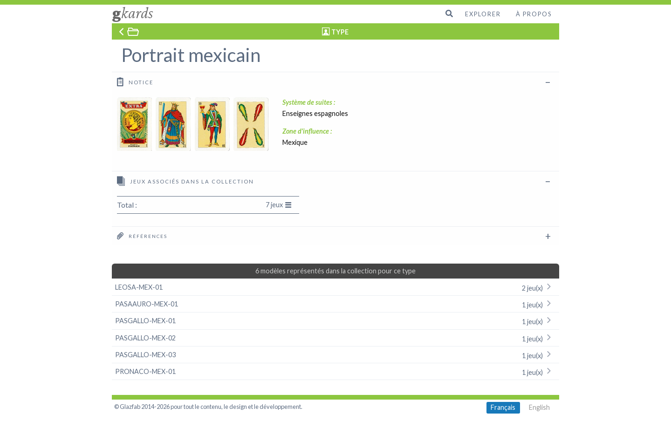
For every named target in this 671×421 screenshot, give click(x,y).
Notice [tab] (135, 81)
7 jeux (279, 205)
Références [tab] (142, 235)
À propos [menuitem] (534, 14)
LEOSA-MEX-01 (335, 287)
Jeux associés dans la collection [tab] (185, 181)
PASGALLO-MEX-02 (335, 338)
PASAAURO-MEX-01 (335, 304)
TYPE (340, 32)
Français (503, 407)
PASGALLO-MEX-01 (335, 320)
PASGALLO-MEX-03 (335, 354)
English (539, 407)
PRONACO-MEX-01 (335, 371)
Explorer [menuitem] (483, 14)
